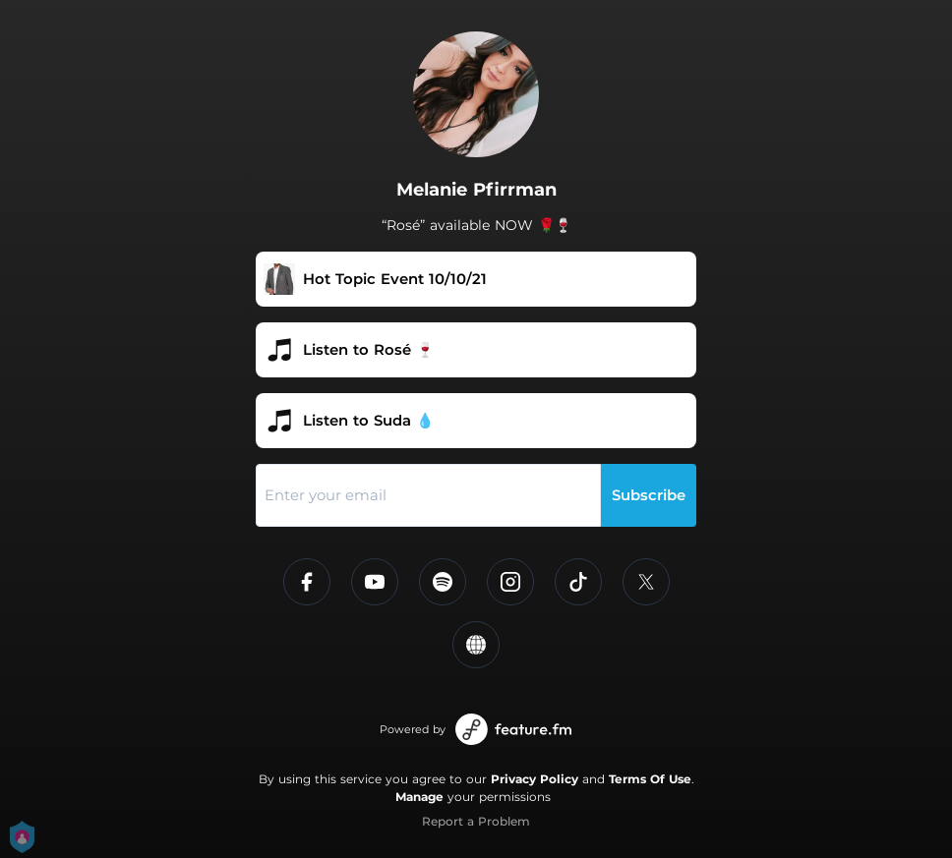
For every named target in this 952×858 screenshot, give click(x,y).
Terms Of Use (650, 779)
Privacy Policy (534, 779)
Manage (419, 796)
